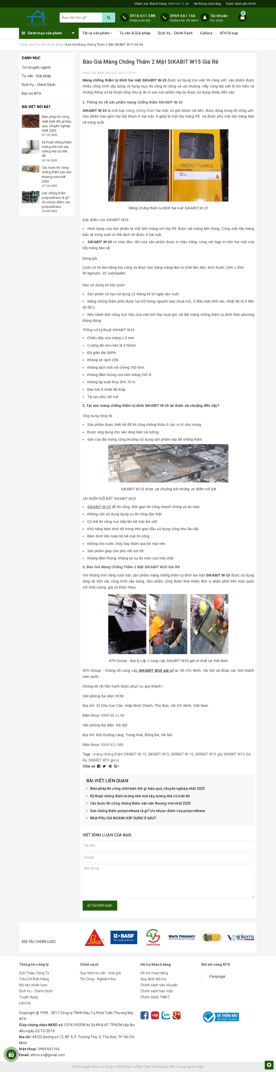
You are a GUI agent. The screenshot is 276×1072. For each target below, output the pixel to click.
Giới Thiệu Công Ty (34, 973)
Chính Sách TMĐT (155, 997)
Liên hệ (25, 1003)
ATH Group (229, 33)
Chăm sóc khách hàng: (161, 4)
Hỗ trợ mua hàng (154, 973)
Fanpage (217, 976)
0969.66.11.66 (112, 715)
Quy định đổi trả (153, 979)
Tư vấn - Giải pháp (36, 76)
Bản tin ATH (31, 93)
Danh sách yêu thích (241, 4)
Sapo (200, 1066)
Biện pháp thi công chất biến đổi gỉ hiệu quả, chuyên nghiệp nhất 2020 (145, 788)
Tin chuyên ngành (36, 67)
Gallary (206, 33)
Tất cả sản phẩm (97, 33)
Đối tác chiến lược (33, 985)
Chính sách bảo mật (157, 991)
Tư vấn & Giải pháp (135, 33)
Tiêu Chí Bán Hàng (34, 979)
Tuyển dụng (28, 997)
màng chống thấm (140, 111)
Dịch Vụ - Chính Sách (175, 33)
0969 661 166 (182, 16)
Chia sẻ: (89, 766)
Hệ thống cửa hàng (207, 4)
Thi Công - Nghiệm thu (98, 979)
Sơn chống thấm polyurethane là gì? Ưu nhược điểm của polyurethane (145, 811)
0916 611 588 (142, 16)
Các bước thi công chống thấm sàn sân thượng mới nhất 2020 (138, 803)
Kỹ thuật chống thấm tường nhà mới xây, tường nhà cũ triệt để (138, 796)
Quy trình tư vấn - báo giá (100, 973)
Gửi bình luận (100, 905)
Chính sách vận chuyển (159, 985)
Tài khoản (219, 16)
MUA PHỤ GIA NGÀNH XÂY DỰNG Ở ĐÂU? (121, 818)
